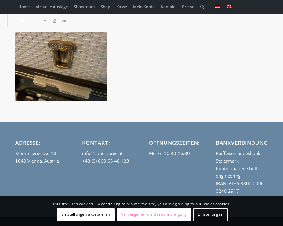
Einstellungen (210, 214)
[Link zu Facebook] (45, 20)
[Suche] (202, 7)
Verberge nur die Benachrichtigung (154, 214)
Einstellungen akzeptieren (86, 214)
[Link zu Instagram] (54, 20)
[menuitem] (24, 7)
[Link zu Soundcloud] (63, 20)
